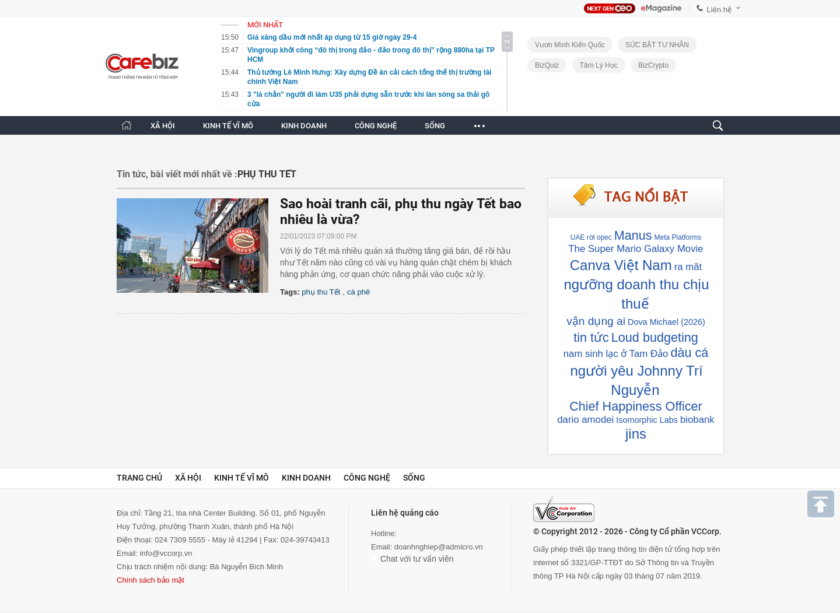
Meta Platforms (678, 237)
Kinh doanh (306, 477)
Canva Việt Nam (621, 265)
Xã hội (188, 477)
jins (635, 434)
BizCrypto (653, 65)
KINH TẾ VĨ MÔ (228, 125)
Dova (638, 322)
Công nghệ (367, 477)
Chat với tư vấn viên (412, 558)
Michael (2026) (677, 322)
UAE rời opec (591, 237)
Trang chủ (139, 477)
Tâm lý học (599, 65)
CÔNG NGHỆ (376, 125)
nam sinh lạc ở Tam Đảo (616, 353)
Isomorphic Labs (647, 420)
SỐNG (435, 125)
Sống (414, 477)
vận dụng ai (595, 321)
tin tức (591, 337)
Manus (633, 235)
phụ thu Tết (321, 292)
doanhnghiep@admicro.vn (438, 546)
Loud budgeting (654, 337)
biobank (697, 419)
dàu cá (689, 352)
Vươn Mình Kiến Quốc (570, 45)
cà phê (358, 292)
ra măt (688, 266)
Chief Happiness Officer (635, 406)
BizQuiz (547, 65)
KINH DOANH (304, 125)
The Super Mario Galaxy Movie (635, 248)
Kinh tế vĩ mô (241, 477)
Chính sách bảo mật (150, 580)
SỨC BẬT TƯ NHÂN (657, 45)
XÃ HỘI (162, 125)
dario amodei (585, 419)
